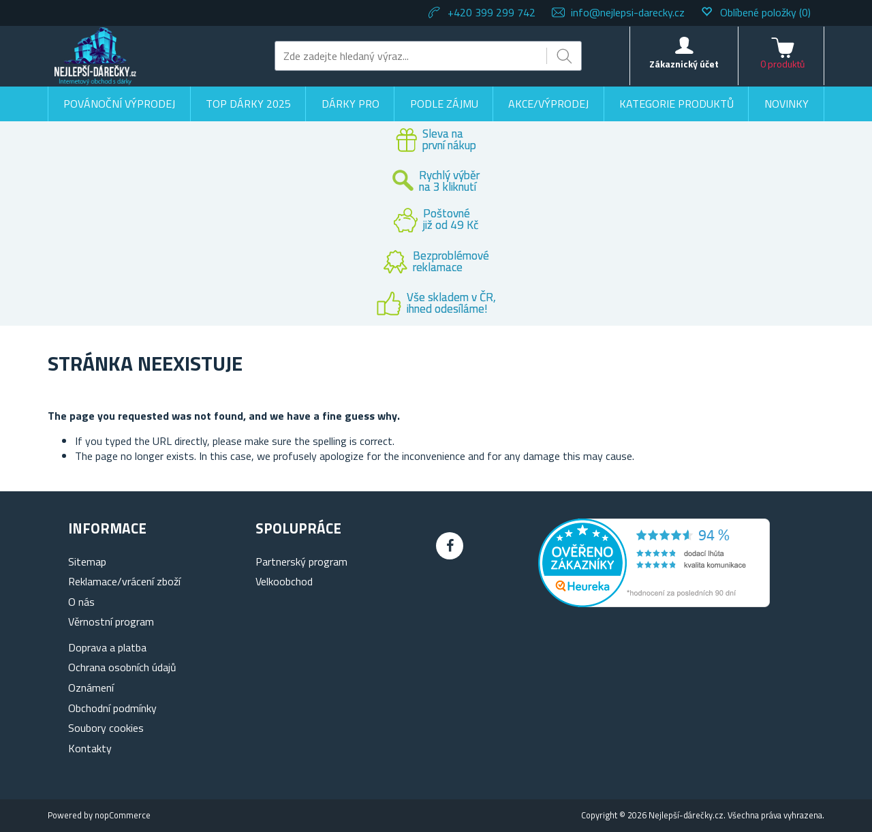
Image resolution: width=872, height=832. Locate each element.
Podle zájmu (444, 103)
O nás (81, 602)
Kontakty (90, 748)
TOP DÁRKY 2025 (248, 103)
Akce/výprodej (548, 103)
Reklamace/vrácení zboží (124, 581)
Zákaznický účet (684, 64)
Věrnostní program (111, 621)
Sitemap (87, 561)
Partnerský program (301, 561)
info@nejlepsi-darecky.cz (628, 12)
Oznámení (91, 687)
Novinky (786, 103)
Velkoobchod (284, 581)
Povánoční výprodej (119, 103)
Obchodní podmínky (112, 708)
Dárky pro (350, 103)
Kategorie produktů (676, 103)
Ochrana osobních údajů (122, 667)
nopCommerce (123, 815)
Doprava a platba (107, 647)
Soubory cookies (106, 728)
